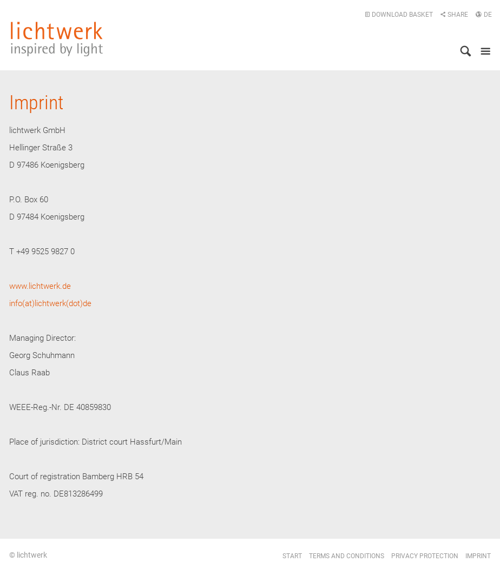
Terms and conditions (346, 556)
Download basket (399, 14)
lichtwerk (57, 39)
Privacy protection (424, 556)
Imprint (478, 556)
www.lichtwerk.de (40, 286)
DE (483, 14)
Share (454, 14)
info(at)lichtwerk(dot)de (50, 303)
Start (292, 556)
